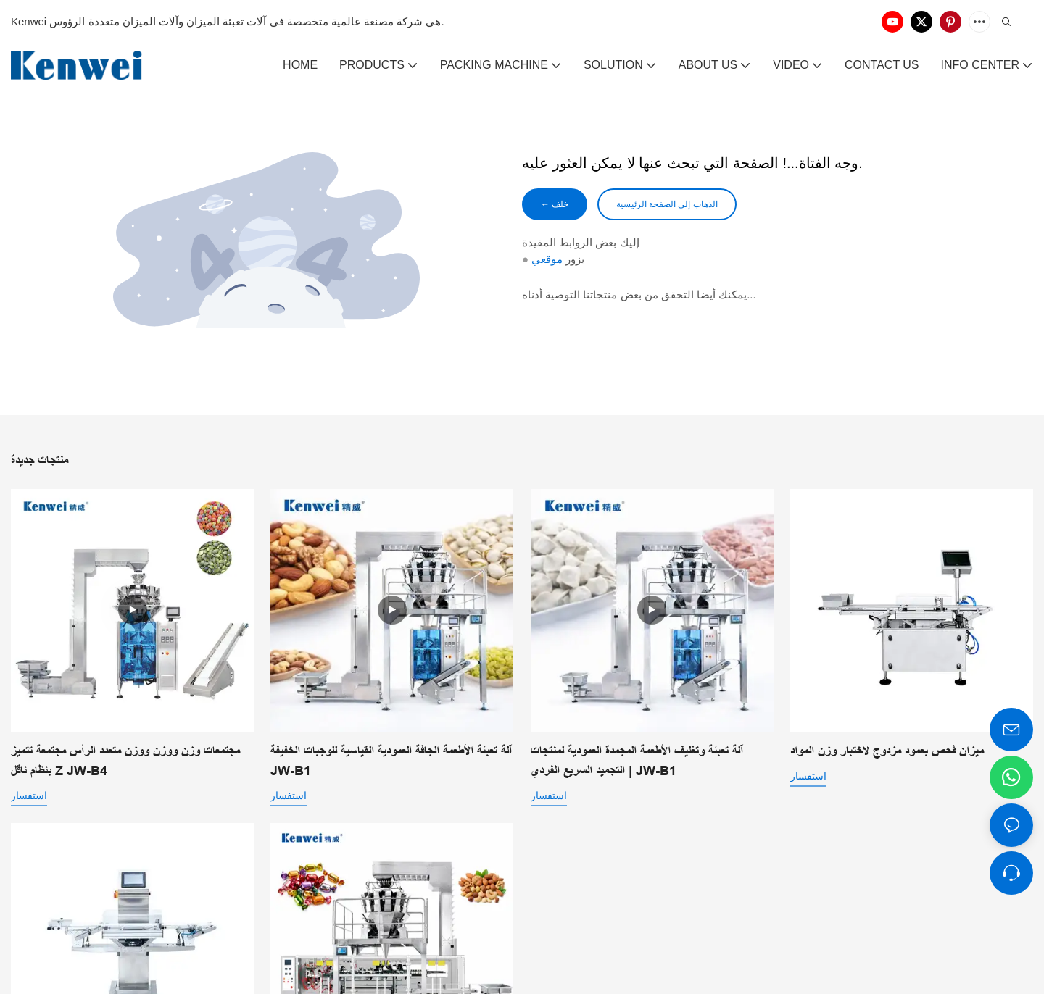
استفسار (29, 795)
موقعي (547, 262)
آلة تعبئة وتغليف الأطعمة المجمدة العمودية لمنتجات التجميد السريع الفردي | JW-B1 (637, 761)
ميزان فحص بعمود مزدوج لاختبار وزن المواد (887, 751)
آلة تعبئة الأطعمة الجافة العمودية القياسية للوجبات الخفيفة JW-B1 (391, 761)
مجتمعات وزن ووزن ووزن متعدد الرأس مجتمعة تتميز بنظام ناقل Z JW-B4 (125, 761)
